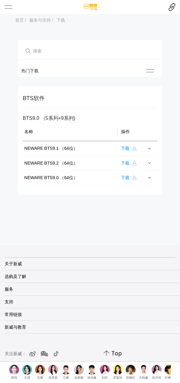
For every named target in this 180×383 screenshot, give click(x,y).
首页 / (20, 20)
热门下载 (30, 70)
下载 (60, 20)
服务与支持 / (41, 20)
